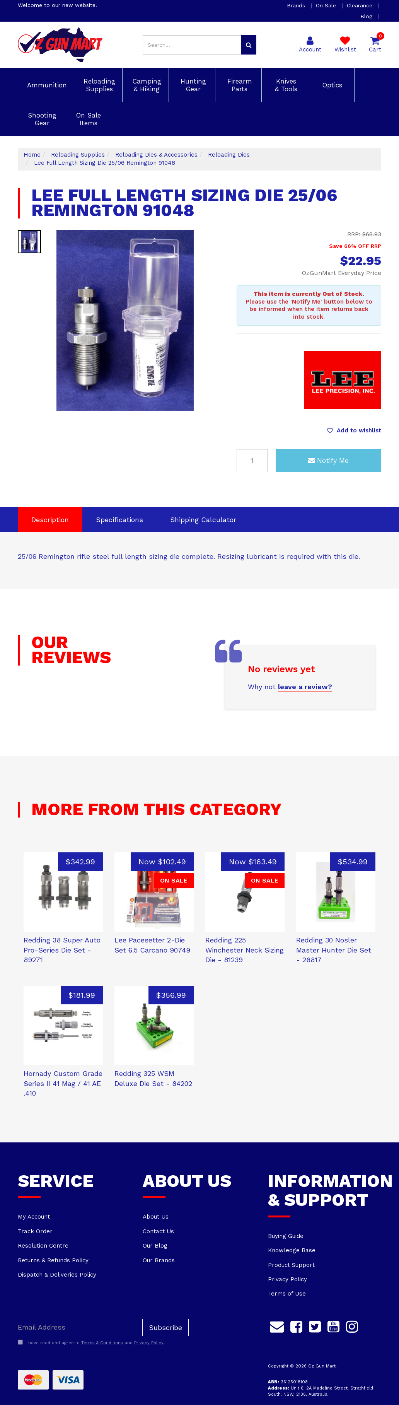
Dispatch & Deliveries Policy (57, 1274)
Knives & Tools (285, 85)
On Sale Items (87, 119)
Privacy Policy (287, 1279)
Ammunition (46, 85)
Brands (297, 5)
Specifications (119, 520)
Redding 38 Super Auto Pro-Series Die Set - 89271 (62, 950)
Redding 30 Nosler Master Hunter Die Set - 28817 (333, 950)
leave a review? (305, 687)
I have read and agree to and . (91, 1342)
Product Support (291, 1265)
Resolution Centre (43, 1245)
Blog (367, 16)
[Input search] (192, 45)
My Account (34, 1216)
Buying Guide (286, 1236)
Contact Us (158, 1231)
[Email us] (277, 1326)
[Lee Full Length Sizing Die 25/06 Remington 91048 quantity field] (252, 460)
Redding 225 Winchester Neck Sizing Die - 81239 (244, 950)
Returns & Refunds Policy (53, 1260)
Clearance (360, 5)
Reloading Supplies (98, 85)
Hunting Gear (192, 85)
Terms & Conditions (102, 1342)
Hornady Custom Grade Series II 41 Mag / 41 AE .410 (63, 1083)
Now (162, 861)
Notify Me (328, 460)
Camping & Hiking (145, 85)
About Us (156, 1216)
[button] (354, 430)
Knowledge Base (291, 1250)
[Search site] (248, 45)
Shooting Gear (41, 119)
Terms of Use (287, 1293)
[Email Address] (77, 1327)
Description (50, 520)
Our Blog (155, 1245)
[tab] (50, 520)
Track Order (35, 1231)
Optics (331, 85)
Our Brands (159, 1260)
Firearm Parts (238, 85)
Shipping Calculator (203, 520)
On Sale (327, 5)
